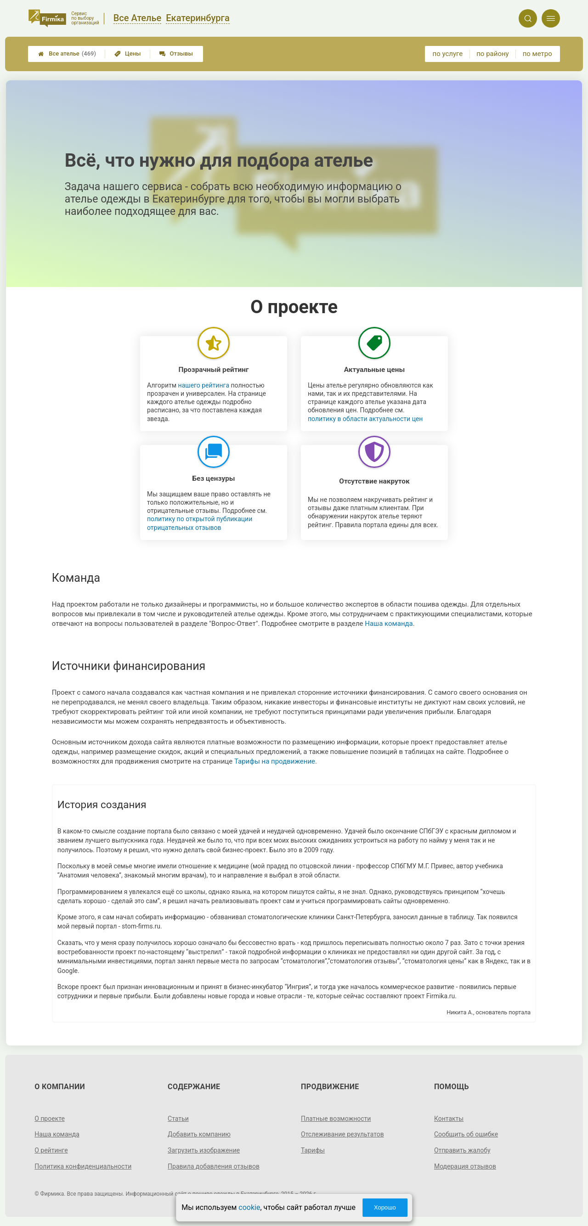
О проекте (49, 1118)
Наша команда (389, 623)
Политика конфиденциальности (82, 1166)
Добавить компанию (199, 1134)
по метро (537, 54)
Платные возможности (336, 1118)
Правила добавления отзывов (214, 1166)
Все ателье (67, 54)
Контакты (449, 1118)
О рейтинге (51, 1150)
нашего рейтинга (203, 385)
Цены (127, 53)
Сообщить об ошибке (466, 1134)
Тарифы (313, 1150)
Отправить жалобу (462, 1150)
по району (492, 54)
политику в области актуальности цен (365, 418)
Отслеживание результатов (342, 1134)
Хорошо (385, 1207)
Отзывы (176, 53)
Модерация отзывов (465, 1166)
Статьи (178, 1118)
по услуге (448, 54)
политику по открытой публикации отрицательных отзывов (199, 523)
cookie (249, 1207)
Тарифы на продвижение (274, 761)
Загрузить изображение (204, 1150)
